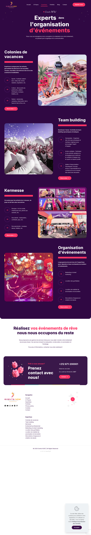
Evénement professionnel (32, 426)
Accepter (76, 527)
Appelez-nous (79, 4)
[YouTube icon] (45, 451)
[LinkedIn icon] (47, 451)
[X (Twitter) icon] (44, 451)
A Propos (28, 400)
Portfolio (27, 404)
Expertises (28, 402)
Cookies (27, 408)
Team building (29, 422)
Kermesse (28, 424)
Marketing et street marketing (34, 428)
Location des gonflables (32, 430)
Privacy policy (29, 406)
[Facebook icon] (42, 451)
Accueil (27, 398)
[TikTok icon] (50, 451)
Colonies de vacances (31, 420)
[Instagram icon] (48, 451)
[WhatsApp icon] (41, 451)
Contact (27, 410)
